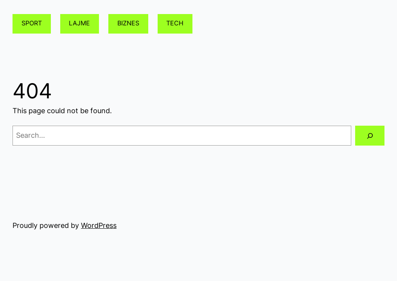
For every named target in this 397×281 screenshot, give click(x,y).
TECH (174, 23)
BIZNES (128, 23)
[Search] (369, 136)
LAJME (79, 23)
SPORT (32, 23)
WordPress (99, 225)
